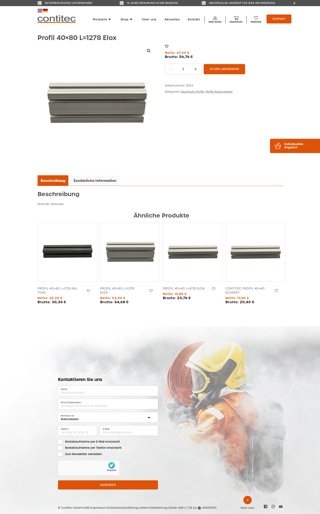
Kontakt (194, 19)
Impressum (98, 508)
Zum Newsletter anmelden (83, 454)
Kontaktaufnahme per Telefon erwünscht (93, 448)
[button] (148, 50)
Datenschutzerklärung (123, 508)
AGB (86, 508)
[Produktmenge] (183, 69)
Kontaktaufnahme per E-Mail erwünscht (92, 441)
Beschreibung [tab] (53, 180)
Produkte (102, 19)
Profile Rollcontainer (219, 91)
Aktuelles (172, 19)
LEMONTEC (209, 508)
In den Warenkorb (224, 69)
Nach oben (247, 508)
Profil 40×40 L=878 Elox (184, 288)
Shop (127, 19)
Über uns (149, 19)
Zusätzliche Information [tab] (94, 180)
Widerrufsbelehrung (153, 508)
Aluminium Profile (192, 91)
